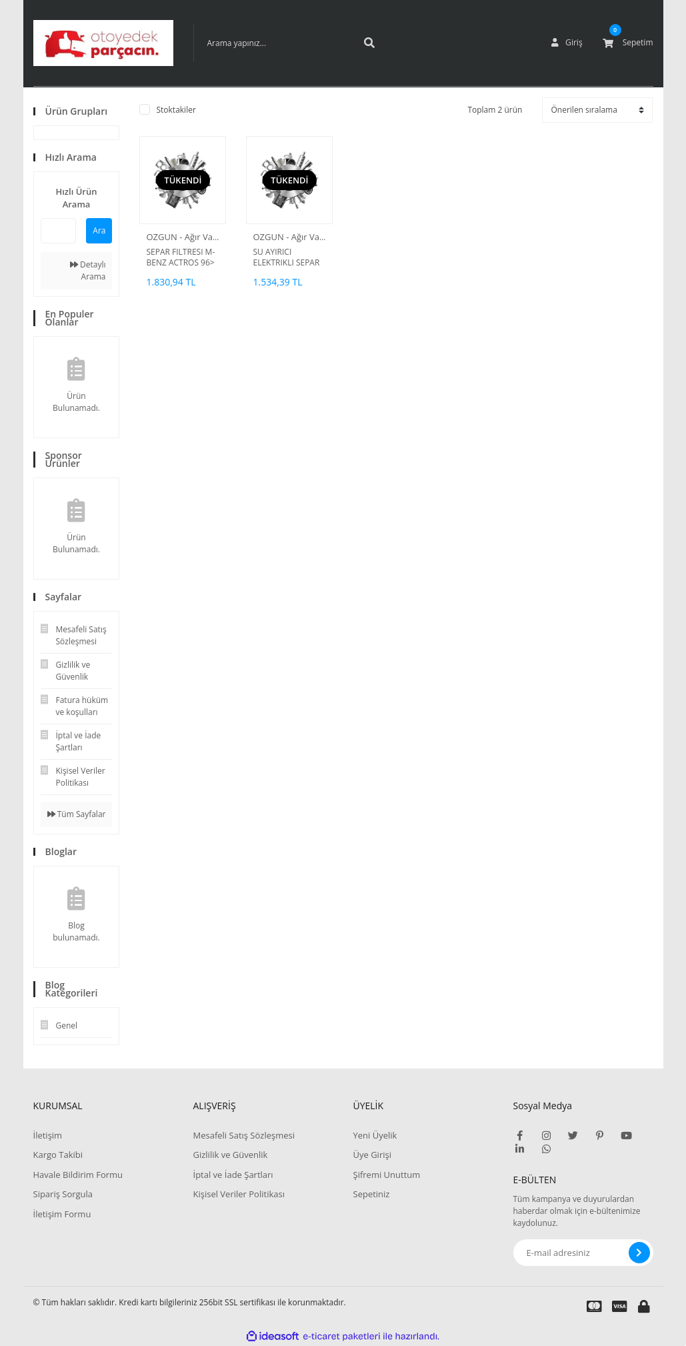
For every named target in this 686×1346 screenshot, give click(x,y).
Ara (99, 230)
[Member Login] (566, 43)
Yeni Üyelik (375, 1135)
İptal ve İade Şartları (233, 1175)
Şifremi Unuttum (387, 1175)
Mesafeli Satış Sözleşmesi (244, 1135)
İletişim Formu (62, 1214)
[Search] (290, 42)
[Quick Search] (59, 230)
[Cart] (628, 43)
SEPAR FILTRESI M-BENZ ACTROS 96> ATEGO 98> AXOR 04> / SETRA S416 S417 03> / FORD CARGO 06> (180, 257)
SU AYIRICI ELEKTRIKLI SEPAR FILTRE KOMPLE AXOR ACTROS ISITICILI (286, 257)
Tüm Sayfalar (76, 814)
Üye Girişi (372, 1155)
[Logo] (103, 43)
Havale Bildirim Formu (78, 1175)
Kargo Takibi (58, 1155)
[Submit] (639, 1252)
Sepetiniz (371, 1194)
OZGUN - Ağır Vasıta (186, 237)
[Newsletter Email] (583, 1252)
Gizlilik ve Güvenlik (230, 1155)
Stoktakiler (175, 109)
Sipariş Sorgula (63, 1194)
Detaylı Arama (88, 270)
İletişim (48, 1135)
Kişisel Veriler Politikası (239, 1194)
